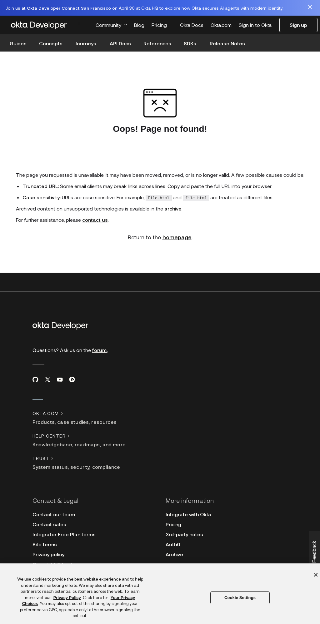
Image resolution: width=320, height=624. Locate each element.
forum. (100, 348)
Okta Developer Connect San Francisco (69, 8)
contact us (95, 218)
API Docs (120, 43)
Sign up (298, 25)
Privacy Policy (67, 597)
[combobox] (83, 23)
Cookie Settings (240, 597)
